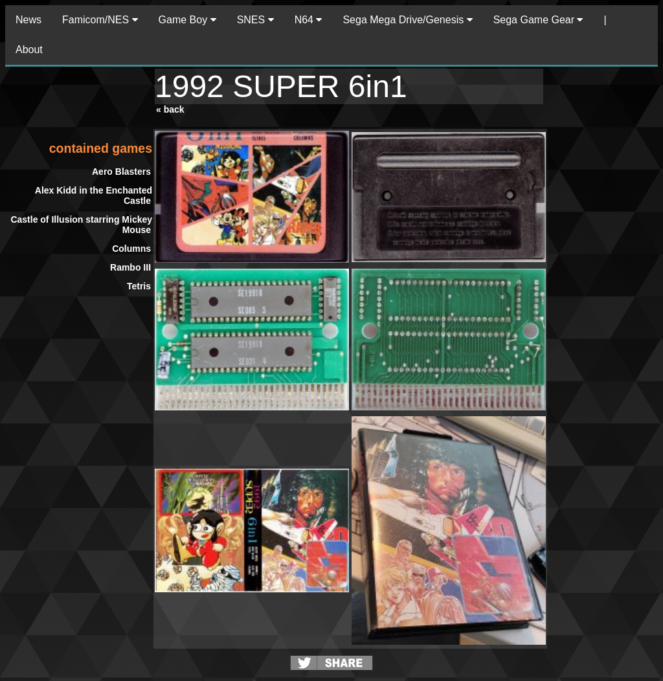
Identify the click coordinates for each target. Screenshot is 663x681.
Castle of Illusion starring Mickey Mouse (81, 224)
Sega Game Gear (538, 19)
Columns (131, 248)
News (28, 19)
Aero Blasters (121, 171)
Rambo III (130, 267)
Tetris (139, 286)
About (29, 49)
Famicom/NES (100, 19)
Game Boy (187, 19)
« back (170, 109)
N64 (308, 19)
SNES (255, 19)
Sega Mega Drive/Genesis (407, 19)
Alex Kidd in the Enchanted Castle (93, 195)
